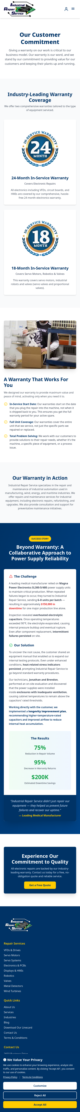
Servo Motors (12, 955)
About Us (9, 1007)
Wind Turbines (12, 991)
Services (9, 1012)
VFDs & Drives (12, 950)
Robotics (9, 975)
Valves (7, 981)
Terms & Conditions (15, 1038)
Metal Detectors (13, 986)
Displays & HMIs (13, 970)
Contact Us (10, 1032)
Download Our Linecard (18, 1027)
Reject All (40, 1095)
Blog (6, 1022)
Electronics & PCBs (15, 965)
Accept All (40, 1104)
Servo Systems (12, 960)
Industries (10, 1017)
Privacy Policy (10, 1077)
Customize (40, 1086)
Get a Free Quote (40, 885)
